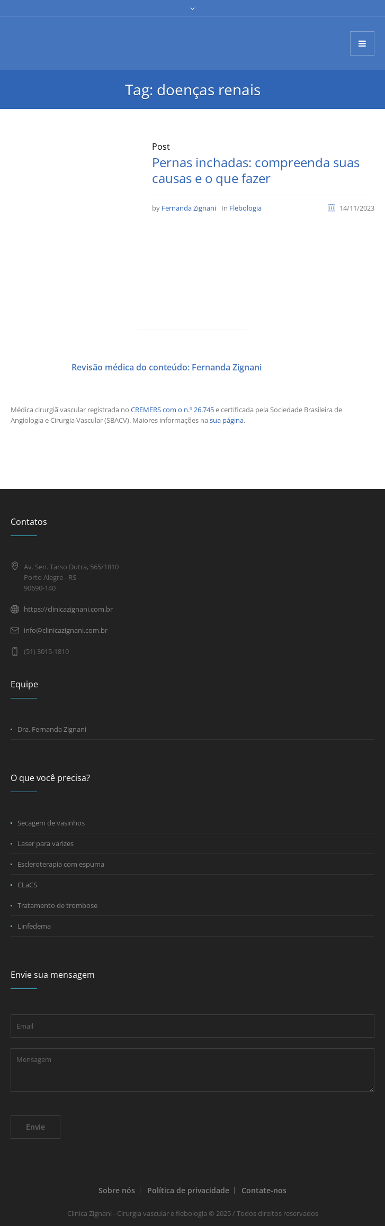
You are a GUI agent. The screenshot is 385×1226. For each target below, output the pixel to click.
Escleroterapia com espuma (60, 864)
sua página (227, 420)
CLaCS (27, 884)
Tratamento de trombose (57, 905)
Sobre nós (117, 1190)
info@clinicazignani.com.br (66, 630)
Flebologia (245, 208)
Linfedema (34, 926)
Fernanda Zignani (189, 208)
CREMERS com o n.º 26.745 (172, 409)
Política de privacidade (188, 1190)
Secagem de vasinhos (51, 823)
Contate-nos (263, 1190)
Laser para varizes (45, 843)
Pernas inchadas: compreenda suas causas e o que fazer (256, 170)
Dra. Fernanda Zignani (51, 729)
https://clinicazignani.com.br (68, 609)
